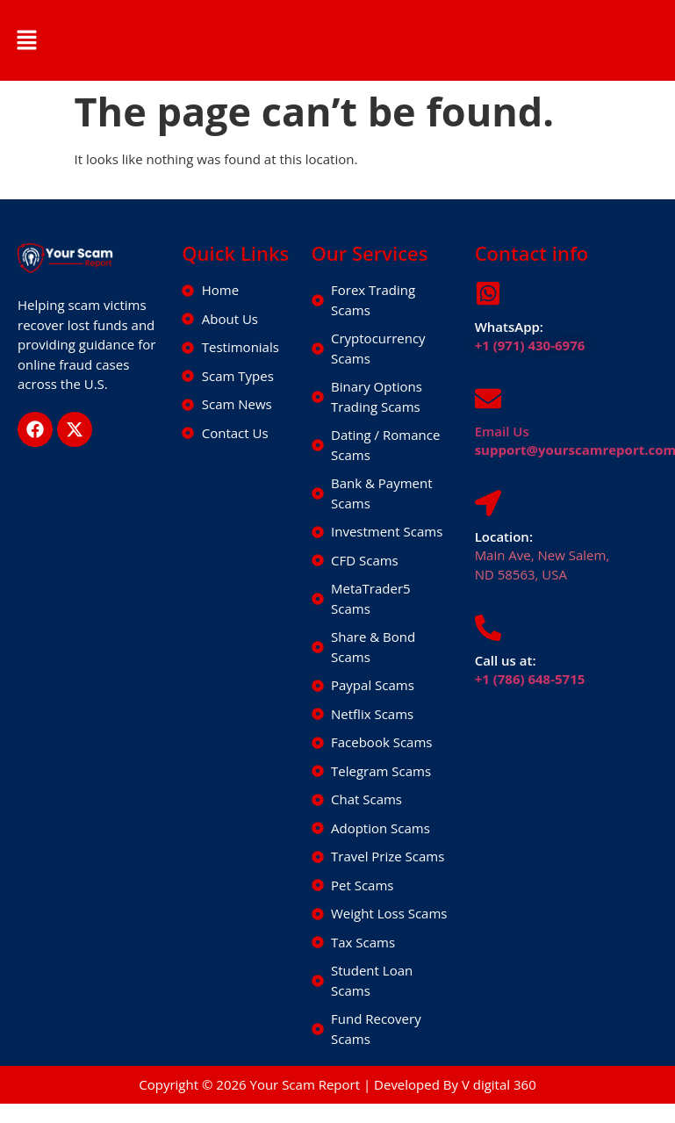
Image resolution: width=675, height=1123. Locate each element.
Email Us (502, 431)
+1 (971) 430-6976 (530, 345)
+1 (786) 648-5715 (530, 678)
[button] (26, 40)
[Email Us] (488, 398)
